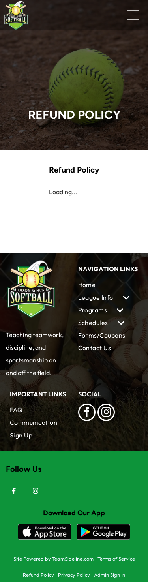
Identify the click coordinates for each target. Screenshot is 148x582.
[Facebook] (14, 491)
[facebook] (87, 413)
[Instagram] (35, 491)
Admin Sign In (109, 575)
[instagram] (106, 413)
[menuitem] (108, 284)
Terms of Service (116, 559)
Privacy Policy (74, 575)
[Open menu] (133, 15)
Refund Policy (38, 575)
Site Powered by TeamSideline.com (53, 559)
